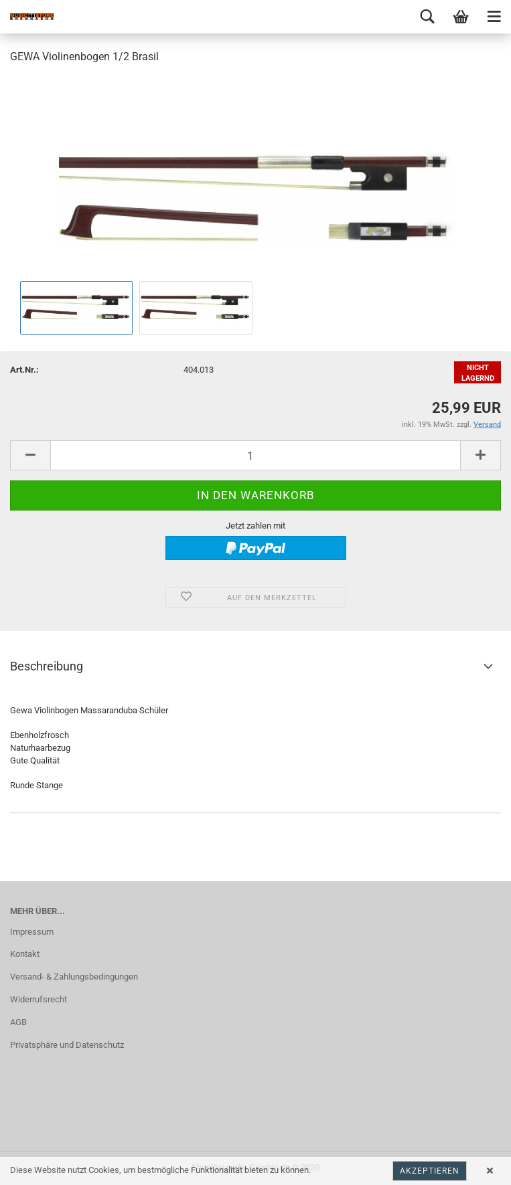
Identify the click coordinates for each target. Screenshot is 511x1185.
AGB (18, 1022)
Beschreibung (46, 666)
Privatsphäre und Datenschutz (67, 1045)
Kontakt (25, 954)
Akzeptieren (429, 1171)
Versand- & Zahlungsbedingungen (74, 977)
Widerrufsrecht (38, 999)
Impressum (32, 932)
